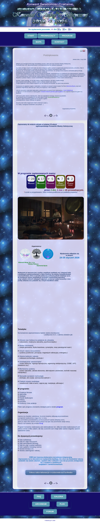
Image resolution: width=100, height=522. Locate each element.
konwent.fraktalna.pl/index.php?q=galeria (52, 91)
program (60, 407)
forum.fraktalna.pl (68, 90)
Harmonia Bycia (71, 86)
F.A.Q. (42, 423)
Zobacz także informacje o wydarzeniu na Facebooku (51, 472)
